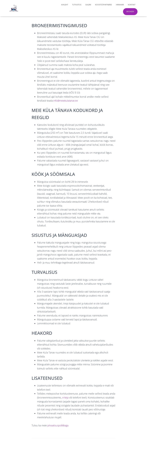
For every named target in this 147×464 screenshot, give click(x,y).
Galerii (88, 5)
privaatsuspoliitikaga (58, 425)
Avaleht (64, 5)
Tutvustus (76, 5)
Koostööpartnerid (103, 5)
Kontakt (131, 5)
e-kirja (65, 397)
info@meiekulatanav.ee (66, 100)
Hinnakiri (120, 5)
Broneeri (130, 11)
